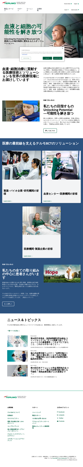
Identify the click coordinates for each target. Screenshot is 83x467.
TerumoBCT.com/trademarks (59, 458)
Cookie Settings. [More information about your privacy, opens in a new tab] (24, 54)
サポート (19, 9)
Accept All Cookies (57, 58)
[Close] (62, 48)
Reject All (47, 58)
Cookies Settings (26, 58)
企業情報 (39, 9)
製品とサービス (9, 9)
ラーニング (30, 9)
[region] (42, 54)
